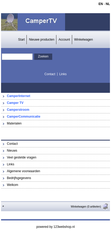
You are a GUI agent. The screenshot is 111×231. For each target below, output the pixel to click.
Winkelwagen (83, 39)
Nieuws (12, 150)
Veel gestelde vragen (21, 157)
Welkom (12, 185)
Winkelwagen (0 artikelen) (90, 206)
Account (64, 39)
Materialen (14, 123)
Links (63, 74)
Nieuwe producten (41, 39)
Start (21, 39)
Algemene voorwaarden (23, 171)
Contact (49, 74)
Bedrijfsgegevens (19, 178)
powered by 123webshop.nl (55, 227)
